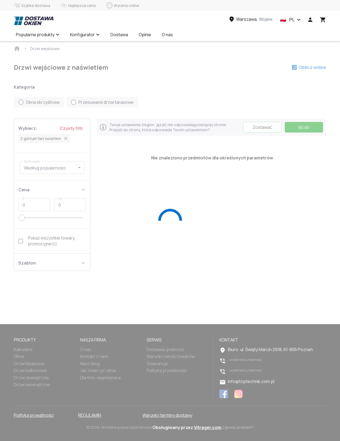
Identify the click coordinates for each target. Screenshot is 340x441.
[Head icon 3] (323, 20)
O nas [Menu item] (167, 35)
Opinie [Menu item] (145, 35)
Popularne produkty (38, 35)
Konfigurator (85, 35)
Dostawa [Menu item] (119, 35)
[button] (290, 20)
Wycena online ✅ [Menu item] (201, 35)
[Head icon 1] (310, 20)
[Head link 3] (251, 19)
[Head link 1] (34, 20)
